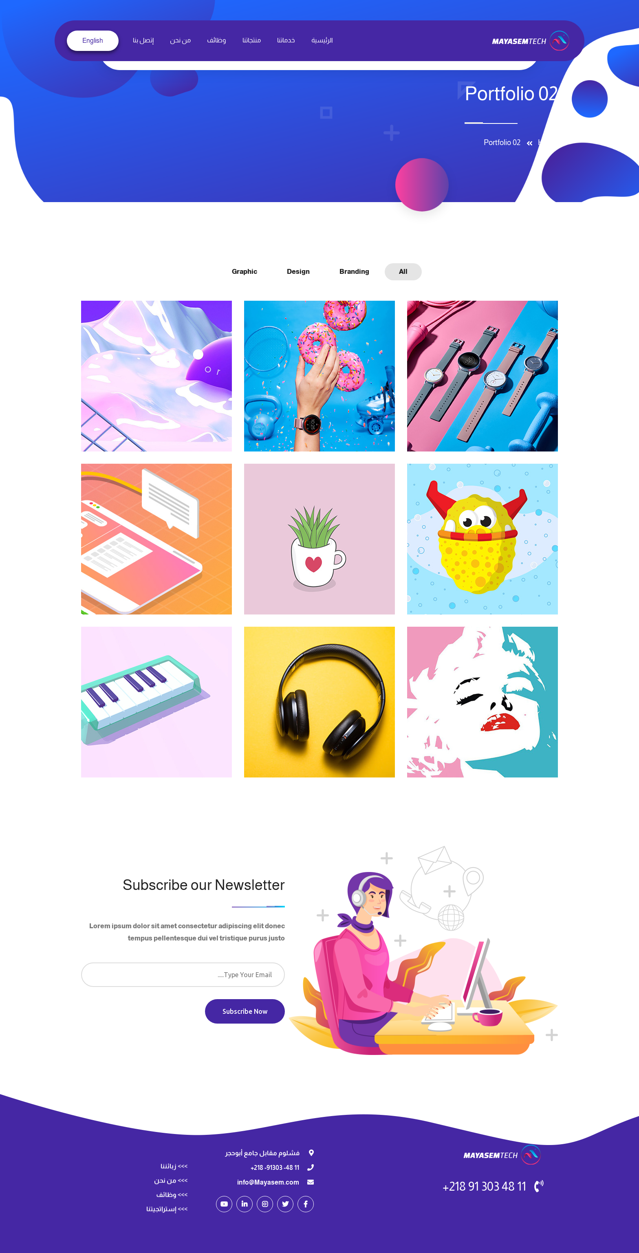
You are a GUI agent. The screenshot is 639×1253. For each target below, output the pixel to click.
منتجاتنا (251, 40)
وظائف (216, 40)
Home (546, 142)
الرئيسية (322, 40)
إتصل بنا (143, 40)
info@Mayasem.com (268, 1182)
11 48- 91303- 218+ (275, 1167)
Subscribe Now (245, 1011)
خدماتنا (286, 40)
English (92, 40)
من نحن (180, 40)
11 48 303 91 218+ (484, 1186)
